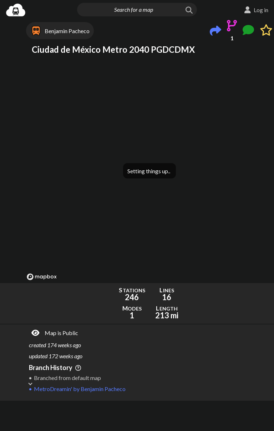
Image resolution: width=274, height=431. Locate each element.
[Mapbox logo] (41, 277)
